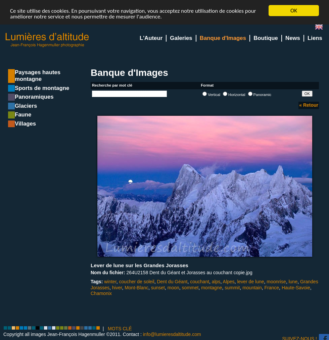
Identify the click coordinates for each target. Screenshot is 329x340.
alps (216, 281)
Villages (25, 123)
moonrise (276, 281)
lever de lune (250, 281)
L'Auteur (151, 38)
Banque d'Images (223, 38)
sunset (158, 287)
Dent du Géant (172, 281)
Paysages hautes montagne (37, 75)
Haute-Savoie (296, 287)
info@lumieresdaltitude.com (172, 334)
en (321, 28)
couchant (199, 281)
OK (293, 10)
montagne (211, 287)
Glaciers (26, 106)
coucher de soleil (136, 281)
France (272, 287)
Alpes (229, 281)
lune (293, 281)
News (292, 38)
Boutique (265, 38)
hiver (117, 287)
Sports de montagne (42, 88)
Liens (315, 38)
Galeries (181, 38)
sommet (190, 287)
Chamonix (101, 293)
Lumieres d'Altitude (47, 40)
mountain (252, 287)
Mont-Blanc (136, 287)
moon (173, 287)
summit (232, 287)
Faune (23, 114)
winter (110, 281)
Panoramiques (34, 97)
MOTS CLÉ (120, 328)
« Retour (308, 105)
